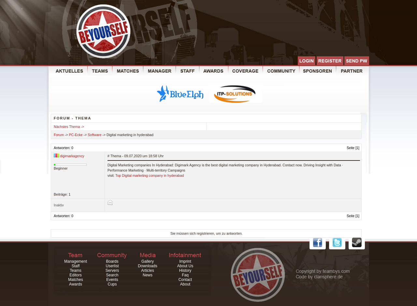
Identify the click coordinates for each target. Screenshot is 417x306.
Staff (75, 266)
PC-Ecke (76, 135)
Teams (75, 270)
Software (94, 135)
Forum (59, 135)
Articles (147, 270)
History (185, 270)
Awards (75, 284)
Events (112, 279)
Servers (112, 270)
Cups (112, 284)
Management (75, 261)
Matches (75, 279)
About (185, 284)
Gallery (147, 261)
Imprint (185, 261)
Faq (185, 275)
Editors (75, 275)
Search (112, 275)
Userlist (112, 266)
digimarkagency (72, 156)
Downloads (147, 266)
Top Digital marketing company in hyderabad (149, 175)
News (147, 275)
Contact (185, 279)
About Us (185, 266)
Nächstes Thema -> (69, 127)
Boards (112, 261)
